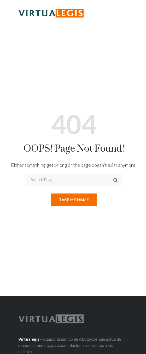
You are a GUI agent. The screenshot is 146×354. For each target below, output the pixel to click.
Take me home (74, 199)
